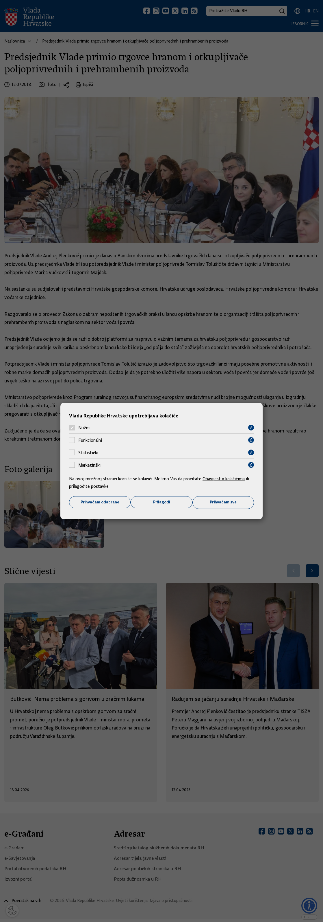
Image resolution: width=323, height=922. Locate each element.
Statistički (88, 452)
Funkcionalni (90, 440)
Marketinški (89, 465)
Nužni (84, 427)
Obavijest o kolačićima (224, 478)
